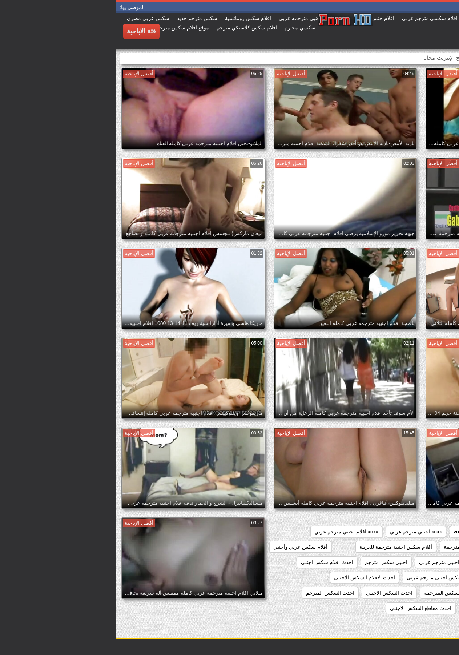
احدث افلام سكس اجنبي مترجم (416, 577)
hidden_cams (435, 532)
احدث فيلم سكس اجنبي (372, 608)
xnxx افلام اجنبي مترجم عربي (230, 532)
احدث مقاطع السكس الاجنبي (304, 608)
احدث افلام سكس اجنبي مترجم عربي (331, 577)
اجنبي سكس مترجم (270, 562)
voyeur (345, 532)
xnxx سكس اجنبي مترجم (423, 547)
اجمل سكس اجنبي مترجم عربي (337, 562)
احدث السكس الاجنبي (273, 593)
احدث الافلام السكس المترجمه (341, 593)
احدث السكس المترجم (214, 593)
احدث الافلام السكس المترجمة (417, 593)
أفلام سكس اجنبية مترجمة (356, 547)
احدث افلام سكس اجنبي (211, 562)
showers (374, 532)
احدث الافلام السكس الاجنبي (248, 577)
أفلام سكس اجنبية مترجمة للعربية (279, 547)
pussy (401, 532)
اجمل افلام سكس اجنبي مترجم (416, 562)
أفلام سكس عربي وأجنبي (184, 547)
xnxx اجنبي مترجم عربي (300, 532)
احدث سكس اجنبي (430, 608)
